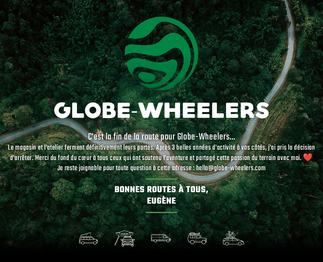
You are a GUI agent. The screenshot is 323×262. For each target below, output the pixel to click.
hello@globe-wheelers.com (231, 168)
